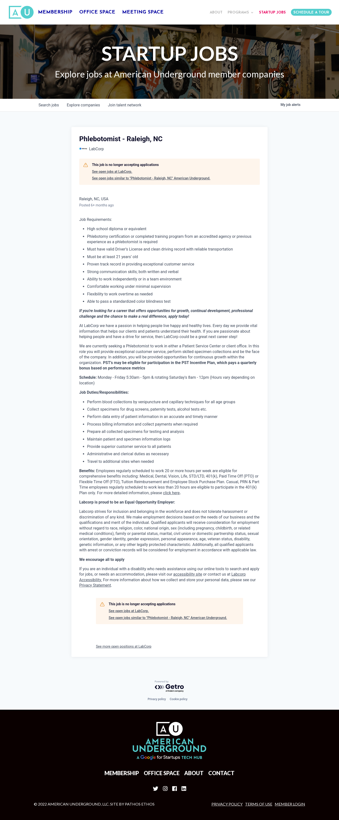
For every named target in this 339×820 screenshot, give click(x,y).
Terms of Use (258, 804)
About (216, 12)
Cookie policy (178, 699)
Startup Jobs (272, 12)
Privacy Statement (95, 585)
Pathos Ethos (140, 804)
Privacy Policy (227, 804)
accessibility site (187, 574)
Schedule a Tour (311, 12)
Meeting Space (143, 13)
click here (171, 493)
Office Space (97, 13)
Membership (55, 13)
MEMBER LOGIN (290, 804)
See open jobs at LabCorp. (112, 172)
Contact (221, 773)
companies (83, 105)
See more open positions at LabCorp (123, 646)
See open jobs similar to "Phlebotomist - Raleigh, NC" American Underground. (151, 178)
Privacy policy (157, 699)
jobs (49, 105)
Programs (238, 12)
